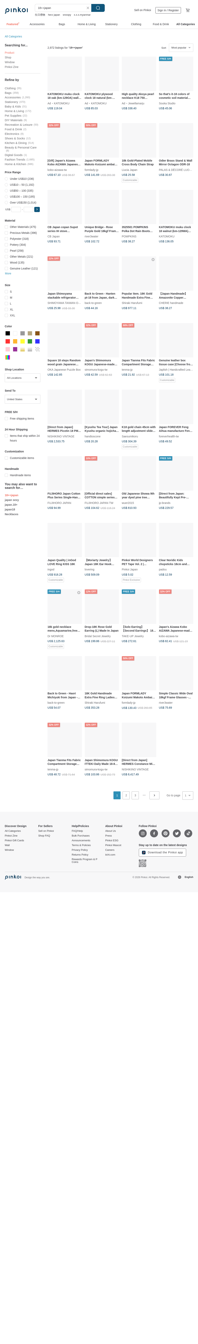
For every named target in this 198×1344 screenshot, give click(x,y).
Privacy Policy (80, 850)
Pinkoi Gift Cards (14, 840)
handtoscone (93, 436)
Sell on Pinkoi (142, 10)
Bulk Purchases (80, 835)
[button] (37, 209)
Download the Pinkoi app (162, 852)
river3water (91, 236)
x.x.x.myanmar (82, 14)
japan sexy (12, 500)
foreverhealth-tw (169, 436)
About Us (110, 831)
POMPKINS (129, 236)
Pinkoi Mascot (113, 845)
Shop (8, 57)
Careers (109, 850)
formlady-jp (91, 169)
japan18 (10, 509)
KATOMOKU (61, 103)
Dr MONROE (56, 636)
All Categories (13, 36)
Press (108, 835)
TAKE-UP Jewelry (133, 636)
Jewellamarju (136, 103)
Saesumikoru (130, 436)
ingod (51, 569)
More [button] (8, 273)
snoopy (67, 14)
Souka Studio (167, 103)
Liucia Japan (129, 169)
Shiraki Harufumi (132, 303)
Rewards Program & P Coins (84, 860)
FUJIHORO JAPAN (59, 502)
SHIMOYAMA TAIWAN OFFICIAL (68, 303)
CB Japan (54, 236)
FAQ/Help (77, 831)
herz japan (54, 14)
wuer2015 (128, 502)
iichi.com (110, 854)
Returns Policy (80, 854)
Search (98, 8)
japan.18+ (11, 504)
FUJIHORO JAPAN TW (99, 502)
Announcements (81, 840)
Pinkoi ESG (111, 840)
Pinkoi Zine (11, 67)
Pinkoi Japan (130, 569)
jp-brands (164, 502)
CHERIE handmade (171, 303)
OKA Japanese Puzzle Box (64, 369)
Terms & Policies (81, 845)
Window (10, 62)
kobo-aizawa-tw (57, 169)
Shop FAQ (44, 835)
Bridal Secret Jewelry (98, 636)
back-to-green (93, 303)
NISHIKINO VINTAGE (61, 436)
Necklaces (11, 514)
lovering (89, 569)
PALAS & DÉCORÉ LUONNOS (178, 169)
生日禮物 (40, 14)
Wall (7, 845)
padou (163, 569)
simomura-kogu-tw (96, 369)
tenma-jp (127, 369)
